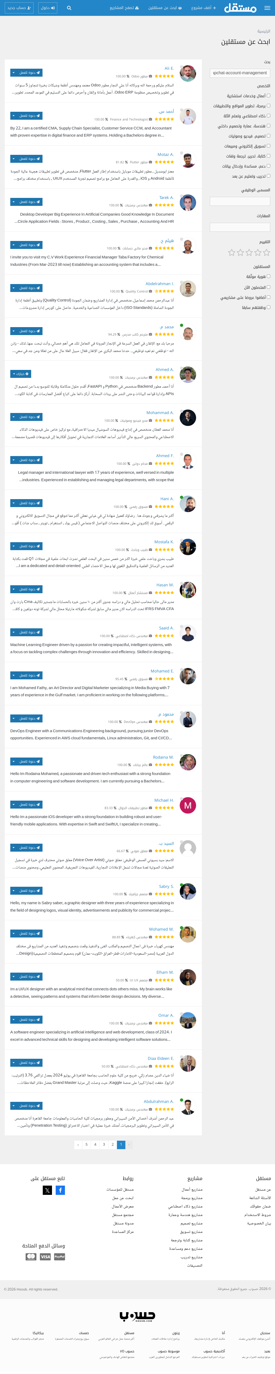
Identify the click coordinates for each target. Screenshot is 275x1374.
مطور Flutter (139, 162)
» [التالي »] (78, 1145)
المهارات (263, 216)
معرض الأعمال (123, 1206)
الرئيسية (263, 31)
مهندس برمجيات (136, 205)
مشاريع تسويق (191, 1232)
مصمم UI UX (139, 980)
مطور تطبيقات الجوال (133, 808)
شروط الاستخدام (257, 1215)
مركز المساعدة (123, 1232)
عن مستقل (263, 1189)
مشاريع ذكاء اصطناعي (185, 1206)
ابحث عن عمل (123, 1198)
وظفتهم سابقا (254, 307)
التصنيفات (194, 1265)
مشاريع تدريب (191, 1257)
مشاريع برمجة (191, 1198)
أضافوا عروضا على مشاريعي (243, 297)
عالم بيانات (140, 765)
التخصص (263, 86)
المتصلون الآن (255, 287)
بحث (267, 62)
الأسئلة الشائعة (260, 1198)
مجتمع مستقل (123, 1215)
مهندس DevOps (136, 722)
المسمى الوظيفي (255, 190)
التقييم (264, 242)
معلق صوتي (139, 851)
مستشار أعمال (138, 593)
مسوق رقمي (138, 507)
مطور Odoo (139, 76)
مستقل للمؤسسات (120, 1189)
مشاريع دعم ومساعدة (185, 1248)
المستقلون (261, 267)
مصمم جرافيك (138, 894)
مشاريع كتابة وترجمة (186, 1240)
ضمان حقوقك (260, 1206)
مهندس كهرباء (137, 937)
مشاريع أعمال (192, 1189)
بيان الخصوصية (259, 1223)
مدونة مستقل (123, 1223)
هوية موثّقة (256, 277)
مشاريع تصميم (191, 1223)
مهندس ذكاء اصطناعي (132, 636)
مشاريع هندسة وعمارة (185, 1215)
